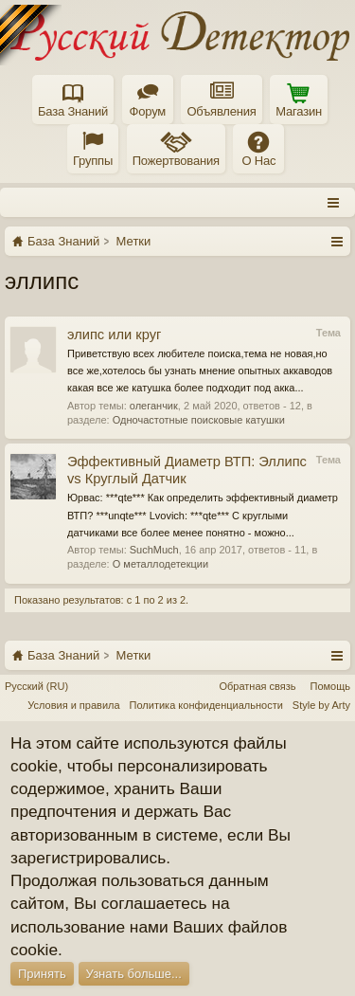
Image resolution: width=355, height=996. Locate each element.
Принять (42, 974)
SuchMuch (154, 549)
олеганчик (154, 405)
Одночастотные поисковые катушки (199, 420)
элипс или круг (114, 334)
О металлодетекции (160, 564)
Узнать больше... (134, 974)
